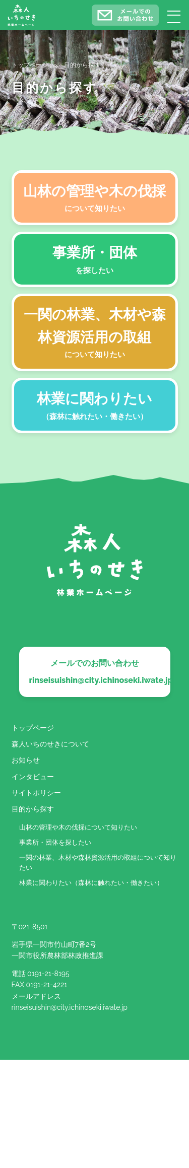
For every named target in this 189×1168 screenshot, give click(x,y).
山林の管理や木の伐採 (95, 199)
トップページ (33, 728)
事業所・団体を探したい (55, 842)
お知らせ (26, 760)
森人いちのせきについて (50, 744)
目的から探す (33, 809)
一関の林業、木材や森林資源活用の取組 (95, 333)
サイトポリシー (36, 793)
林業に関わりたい (95, 406)
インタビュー (33, 777)
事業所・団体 (95, 260)
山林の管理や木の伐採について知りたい (78, 827)
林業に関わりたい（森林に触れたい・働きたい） (91, 882)
